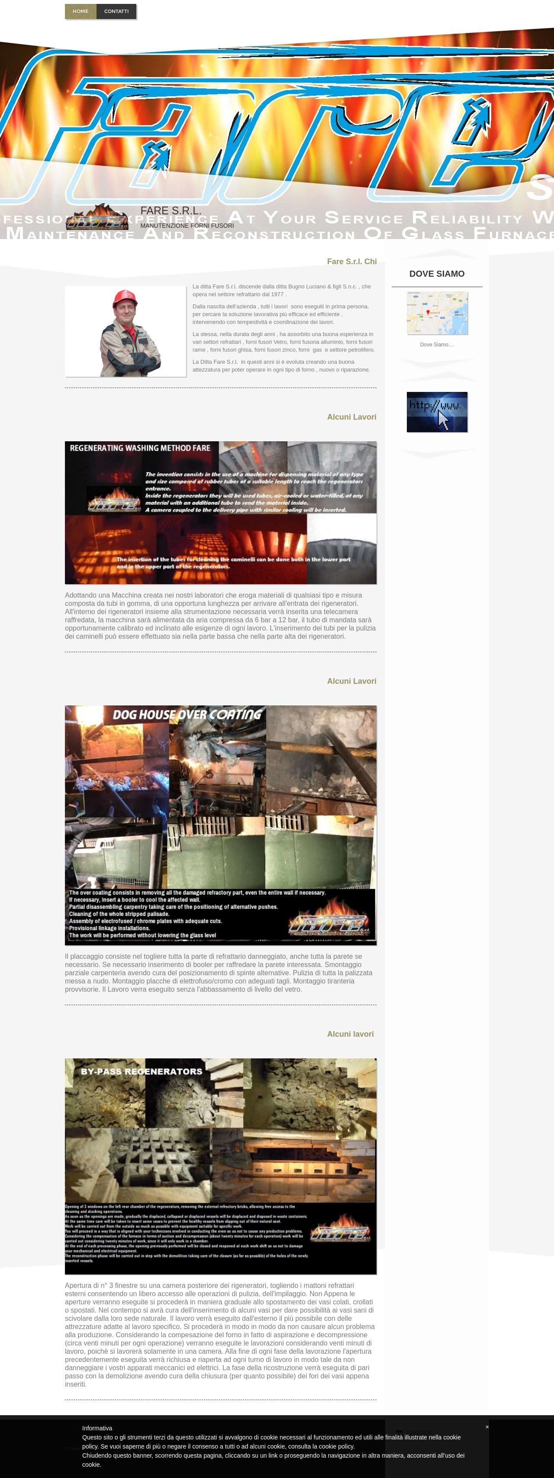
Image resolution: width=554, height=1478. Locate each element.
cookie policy (336, 1446)
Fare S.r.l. (171, 210)
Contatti (116, 11)
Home (80, 11)
